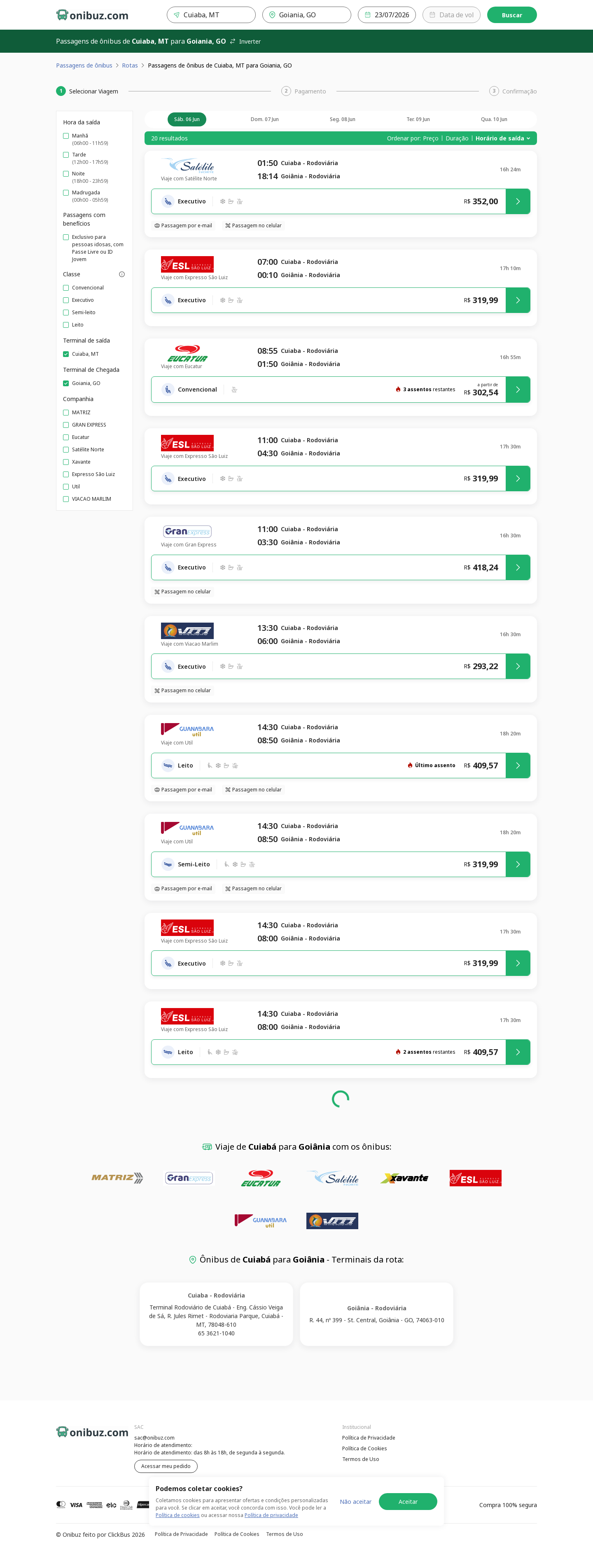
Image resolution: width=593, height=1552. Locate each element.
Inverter (245, 41)
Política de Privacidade (368, 1437)
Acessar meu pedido (166, 1466)
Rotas (130, 65)
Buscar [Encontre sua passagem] (512, 15)
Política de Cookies (364, 1448)
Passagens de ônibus (84, 65)
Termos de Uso (360, 1459)
